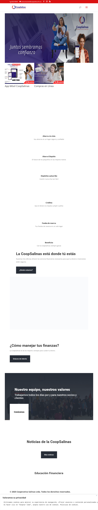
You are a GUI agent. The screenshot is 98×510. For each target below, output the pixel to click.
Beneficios (49, 243)
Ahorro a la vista (49, 136)
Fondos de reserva (49, 223)
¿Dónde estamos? (26, 270)
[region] (49, 502)
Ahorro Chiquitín (48, 156)
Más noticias (49, 455)
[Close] (96, 495)
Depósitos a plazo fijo (49, 176)
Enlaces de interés (20, 359)
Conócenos (19, 412)
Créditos (49, 203)
